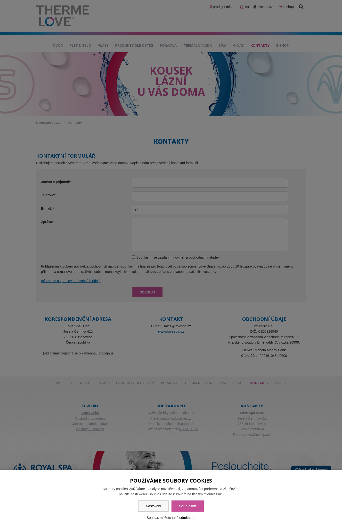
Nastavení (153, 506)
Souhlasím (187, 506)
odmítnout (186, 518)
